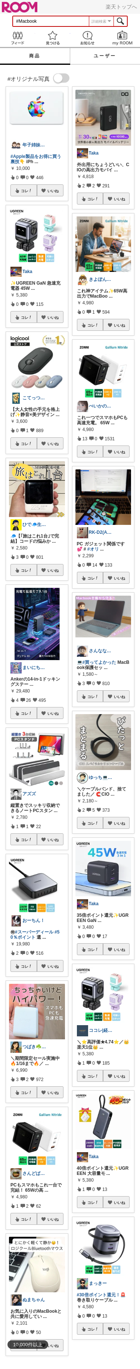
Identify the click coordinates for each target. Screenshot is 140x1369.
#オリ (93, 549)
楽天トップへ (121, 7)
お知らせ (87, 38)
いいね (53, 191)
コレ (26, 191)
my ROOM (122, 38)
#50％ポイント (34, 934)
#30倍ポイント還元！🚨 (101, 1294)
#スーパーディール (34, 932)
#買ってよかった (99, 662)
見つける (52, 38)
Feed (17, 38)
